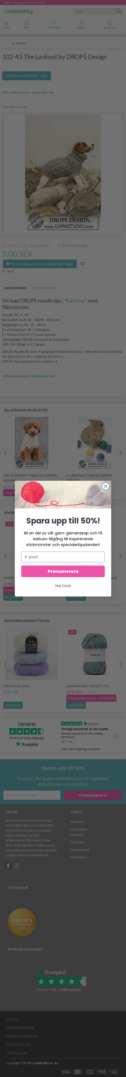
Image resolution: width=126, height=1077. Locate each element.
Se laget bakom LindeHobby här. (27, 855)
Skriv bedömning (74, 245)
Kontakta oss (18, 1045)
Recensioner (43, 288)
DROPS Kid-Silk (16, 686)
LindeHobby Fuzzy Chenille (91, 578)
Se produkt (13, 597)
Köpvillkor (16, 1053)
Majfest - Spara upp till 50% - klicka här (24, 2)
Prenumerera (92, 795)
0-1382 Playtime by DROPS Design (89, 477)
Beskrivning (15, 288)
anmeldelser (40, 245)
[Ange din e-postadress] (32, 795)
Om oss (12, 1019)
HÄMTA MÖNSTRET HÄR (26, 76)
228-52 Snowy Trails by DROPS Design (30, 477)
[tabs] (109, 25)
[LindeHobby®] (18, 10)
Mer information (14, 107)
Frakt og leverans (22, 1036)
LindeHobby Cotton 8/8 (25, 578)
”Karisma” (75, 300)
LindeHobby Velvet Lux (87, 686)
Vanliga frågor (20, 1028)
